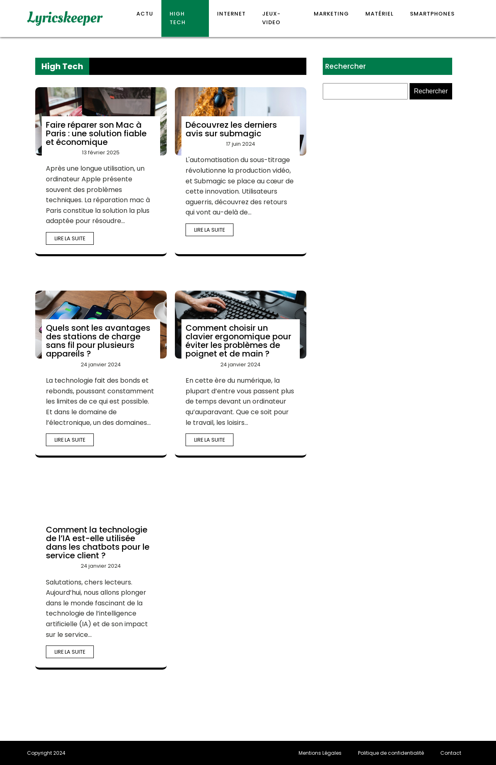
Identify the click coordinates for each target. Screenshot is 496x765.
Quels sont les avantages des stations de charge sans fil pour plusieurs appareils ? (98, 340)
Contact (450, 752)
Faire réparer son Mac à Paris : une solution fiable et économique (96, 133)
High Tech (178, 18)
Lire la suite (69, 238)
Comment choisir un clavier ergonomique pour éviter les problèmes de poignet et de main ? (238, 340)
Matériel (379, 14)
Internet (231, 14)
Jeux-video (271, 18)
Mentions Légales (320, 752)
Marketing (331, 14)
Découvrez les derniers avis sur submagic (231, 129)
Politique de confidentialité (391, 752)
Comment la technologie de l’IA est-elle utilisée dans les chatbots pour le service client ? (97, 542)
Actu (144, 14)
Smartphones (432, 14)
